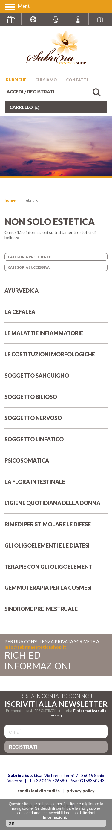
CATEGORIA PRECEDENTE (29, 257)
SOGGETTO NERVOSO (56, 421)
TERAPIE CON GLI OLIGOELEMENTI (56, 570)
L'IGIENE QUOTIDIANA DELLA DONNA (56, 506)
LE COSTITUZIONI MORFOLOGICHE (56, 358)
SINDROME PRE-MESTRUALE (56, 612)
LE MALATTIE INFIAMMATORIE (56, 336)
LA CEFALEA (56, 315)
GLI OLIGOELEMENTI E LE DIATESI (56, 549)
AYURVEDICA (56, 294)
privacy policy (81, 790)
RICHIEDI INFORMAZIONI (37, 660)
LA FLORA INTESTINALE (56, 485)
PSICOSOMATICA (56, 464)
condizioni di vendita (38, 790)
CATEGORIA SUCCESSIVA (29, 267)
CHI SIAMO (46, 79)
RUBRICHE (16, 79)
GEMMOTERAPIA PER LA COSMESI (56, 591)
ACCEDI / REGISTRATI (31, 91)
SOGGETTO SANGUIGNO (56, 379)
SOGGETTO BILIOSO (56, 400)
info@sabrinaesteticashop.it (35, 647)
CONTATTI (77, 79)
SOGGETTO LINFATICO (56, 443)
